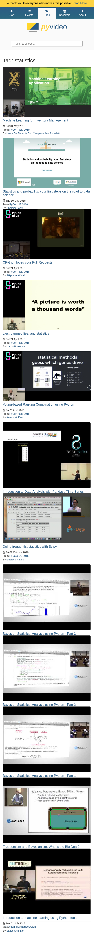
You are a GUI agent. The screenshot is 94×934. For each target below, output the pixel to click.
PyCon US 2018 (18, 204)
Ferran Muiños (14, 417)
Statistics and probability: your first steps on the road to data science (46, 193)
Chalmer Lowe (14, 208)
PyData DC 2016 (19, 555)
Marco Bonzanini (15, 346)
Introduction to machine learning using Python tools (40, 918)
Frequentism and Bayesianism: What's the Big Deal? (41, 847)
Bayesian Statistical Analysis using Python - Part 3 (39, 633)
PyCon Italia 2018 (19, 271)
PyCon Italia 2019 (19, 129)
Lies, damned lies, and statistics (26, 333)
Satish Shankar (15, 930)
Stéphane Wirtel (15, 275)
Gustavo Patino (15, 559)
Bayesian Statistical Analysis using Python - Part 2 (39, 705)
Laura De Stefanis (16, 133)
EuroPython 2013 (19, 927)
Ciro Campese (36, 133)
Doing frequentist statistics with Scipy (30, 546)
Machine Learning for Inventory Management (35, 120)
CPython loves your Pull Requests (27, 262)
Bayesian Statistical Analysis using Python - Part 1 (39, 776)
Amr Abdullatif (52, 133)
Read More (79, 3)
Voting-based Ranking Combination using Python (38, 404)
